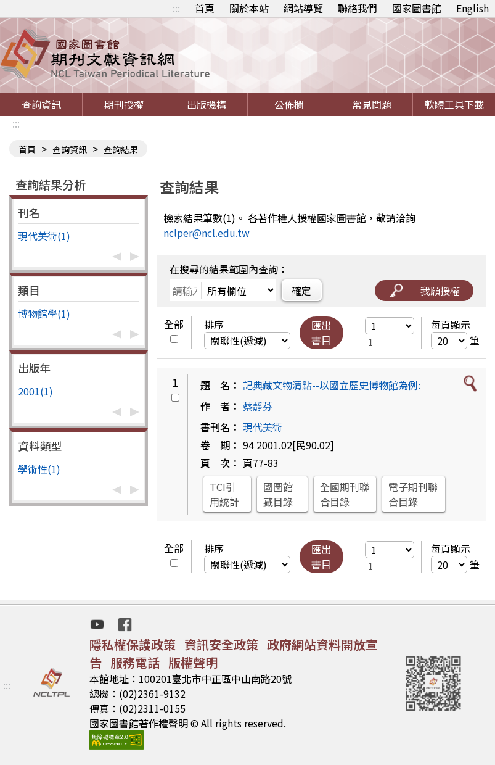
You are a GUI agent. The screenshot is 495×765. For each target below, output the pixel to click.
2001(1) (35, 391)
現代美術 (262, 427)
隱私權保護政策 (132, 644)
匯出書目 (321, 332)
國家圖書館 (416, 8)
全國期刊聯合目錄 (344, 494)
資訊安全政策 (221, 644)
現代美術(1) (44, 235)
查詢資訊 (41, 104)
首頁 (205, 8)
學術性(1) (39, 468)
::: (176, 8)
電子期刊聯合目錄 (413, 494)
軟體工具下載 (454, 104)
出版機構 (206, 104)
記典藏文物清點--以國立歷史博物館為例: (331, 385)
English (472, 8)
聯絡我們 (357, 8)
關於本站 (249, 8)
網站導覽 (303, 8)
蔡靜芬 (257, 406)
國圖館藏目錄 (278, 494)
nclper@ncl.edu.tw (206, 232)
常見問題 (371, 104)
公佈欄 (289, 104)
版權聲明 (193, 662)
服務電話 (135, 662)
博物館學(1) (44, 313)
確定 (301, 290)
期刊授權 (124, 104)
